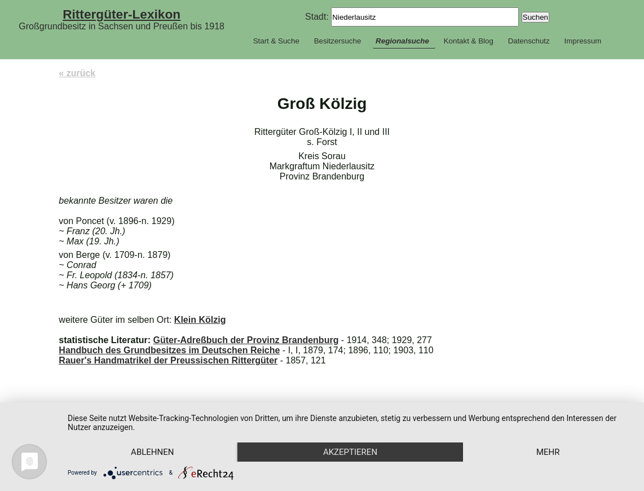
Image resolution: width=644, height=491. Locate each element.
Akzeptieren (350, 452)
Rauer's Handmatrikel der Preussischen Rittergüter (168, 360)
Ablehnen (152, 452)
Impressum (582, 41)
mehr (548, 452)
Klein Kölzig (200, 320)
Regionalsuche (402, 41)
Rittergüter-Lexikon (121, 14)
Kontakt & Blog (468, 41)
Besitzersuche (337, 41)
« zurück (77, 73)
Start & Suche (276, 41)
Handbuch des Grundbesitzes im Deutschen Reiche (169, 350)
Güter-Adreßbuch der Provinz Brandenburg (245, 340)
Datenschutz (529, 41)
